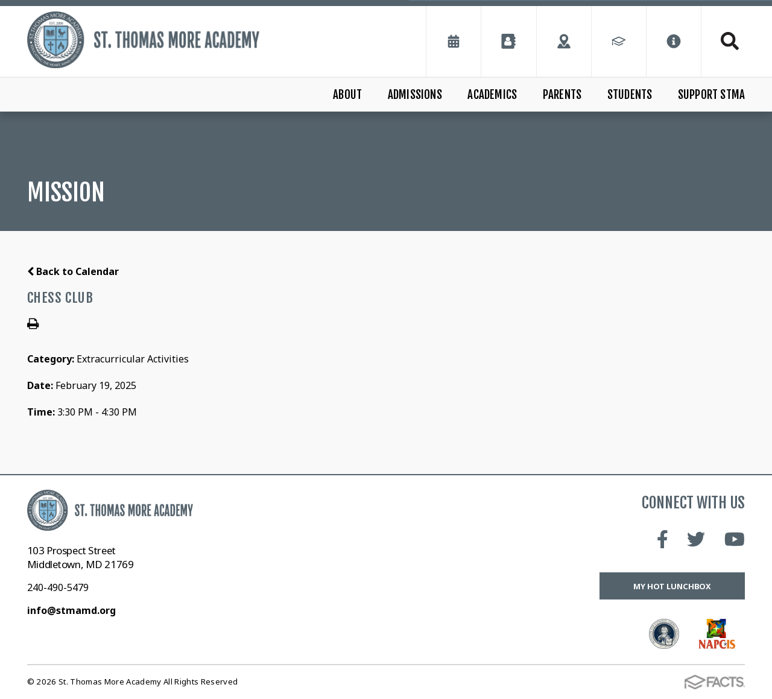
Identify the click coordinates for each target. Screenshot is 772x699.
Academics (492, 94)
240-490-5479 (58, 587)
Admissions (415, 94)
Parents (562, 94)
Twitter (696, 539)
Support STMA (711, 94)
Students (630, 94)
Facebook (662, 539)
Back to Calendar (73, 271)
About (347, 94)
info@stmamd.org (71, 610)
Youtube (734, 539)
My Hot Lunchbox (672, 586)
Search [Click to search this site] (730, 41)
